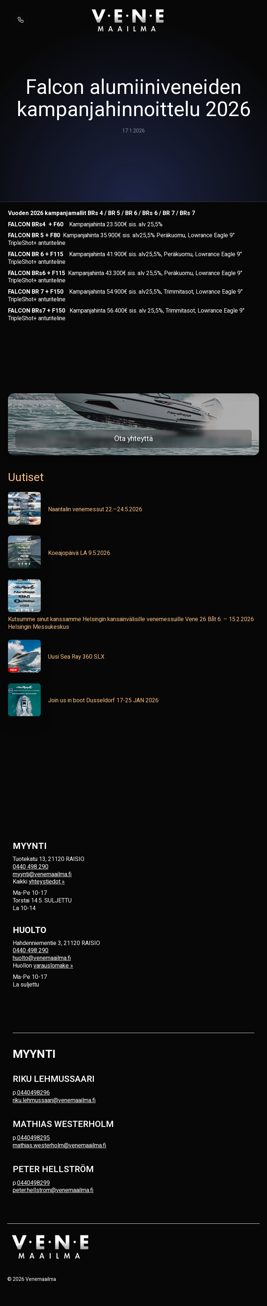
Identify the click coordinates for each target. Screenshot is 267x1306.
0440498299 (33, 1183)
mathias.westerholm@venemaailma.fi (59, 1145)
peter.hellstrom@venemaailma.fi (53, 1190)
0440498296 (33, 1092)
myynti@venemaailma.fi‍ (42, 874)
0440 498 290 (30, 866)
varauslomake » (53, 965)
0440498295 (33, 1138)
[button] (243, 20)
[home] (127, 20)
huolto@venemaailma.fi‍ (42, 958)
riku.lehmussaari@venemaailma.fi (54, 1100)
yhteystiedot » (47, 881)
